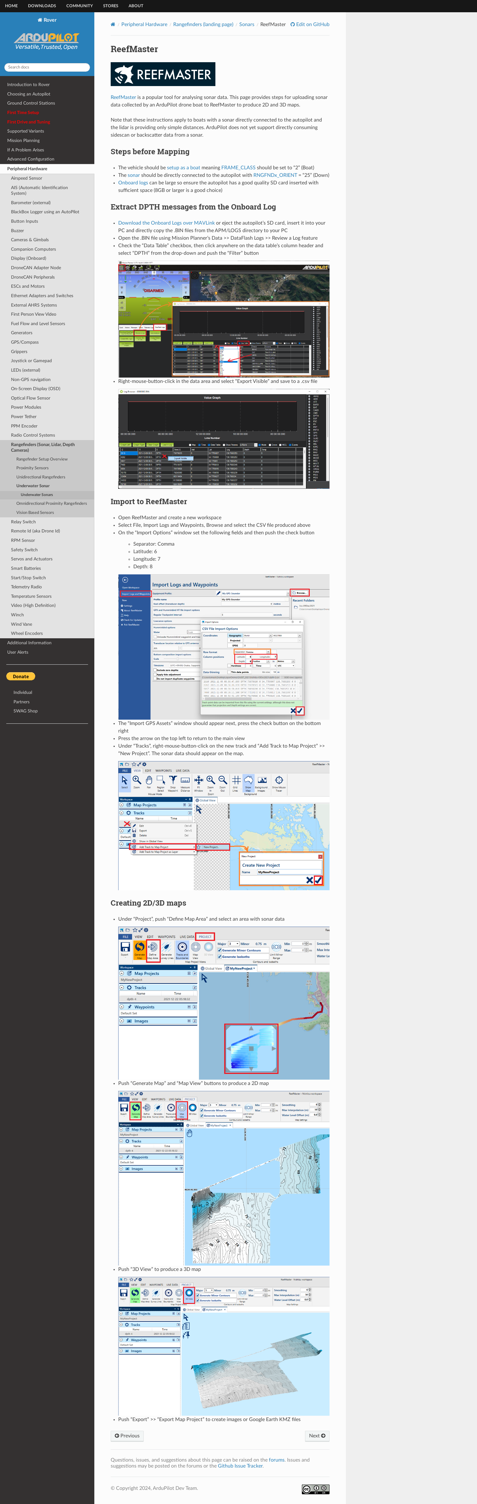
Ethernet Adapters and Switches (42, 295)
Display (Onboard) (28, 258)
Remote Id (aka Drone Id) (35, 531)
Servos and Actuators (32, 559)
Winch (17, 615)
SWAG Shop (26, 711)
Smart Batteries (26, 568)
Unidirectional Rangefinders (40, 477)
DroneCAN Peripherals (33, 277)
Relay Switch (23, 522)
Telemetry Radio (26, 587)
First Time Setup (23, 112)
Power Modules (26, 407)
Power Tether (23, 416)
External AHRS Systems (34, 305)
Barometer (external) (31, 202)
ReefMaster (123, 97)
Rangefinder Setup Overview (42, 459)
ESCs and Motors (28, 286)
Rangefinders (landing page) (203, 24)
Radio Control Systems (33, 435)
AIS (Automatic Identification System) (39, 190)
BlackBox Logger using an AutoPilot (45, 212)
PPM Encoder (24, 426)
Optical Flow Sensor (30, 398)
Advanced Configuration (30, 159)
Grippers (19, 351)
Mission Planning (23, 140)
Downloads (42, 6)
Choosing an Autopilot (28, 94)
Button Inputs (24, 221)
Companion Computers (33, 249)
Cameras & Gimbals (30, 239)
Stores (110, 6)
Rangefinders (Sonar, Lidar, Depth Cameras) (43, 447)
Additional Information (29, 642)
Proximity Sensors (32, 468)
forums (277, 1460)
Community (79, 6)
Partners (22, 702)
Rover (47, 38)
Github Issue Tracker (240, 1466)
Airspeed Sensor (26, 178)
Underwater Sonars (37, 495)
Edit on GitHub (312, 24)
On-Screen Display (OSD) (35, 388)
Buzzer (17, 230)
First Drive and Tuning (28, 122)
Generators (21, 332)
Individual (23, 692)
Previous (127, 1435)
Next (317, 1435)
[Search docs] (47, 67)
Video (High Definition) (33, 605)
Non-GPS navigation (31, 379)
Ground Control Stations (31, 103)
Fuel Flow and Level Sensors (38, 323)
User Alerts (17, 652)
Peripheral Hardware (27, 168)
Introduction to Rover (28, 84)
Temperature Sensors (31, 596)
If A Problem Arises (25, 150)
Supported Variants (25, 131)
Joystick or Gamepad (31, 360)
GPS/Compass (25, 342)
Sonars (246, 24)
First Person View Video (33, 314)
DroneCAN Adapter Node (36, 267)
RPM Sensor (23, 540)
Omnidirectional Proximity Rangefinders (51, 504)
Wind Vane (21, 624)
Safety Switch (24, 550)
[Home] (113, 24)
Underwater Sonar (33, 486)
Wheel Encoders (27, 633)
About (136, 6)
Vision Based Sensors (35, 513)
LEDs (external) (25, 370)
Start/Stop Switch (28, 577)
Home (11, 6)
